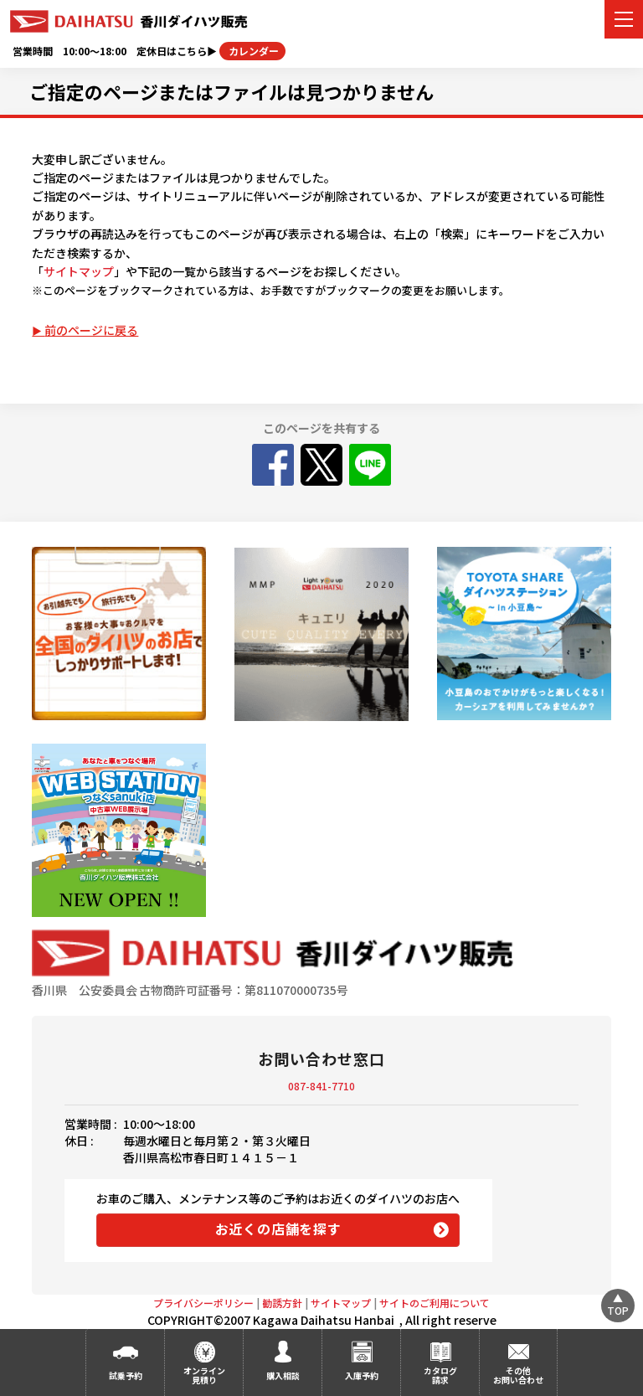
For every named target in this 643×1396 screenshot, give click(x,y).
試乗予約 (125, 1375)
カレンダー (252, 51)
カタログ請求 (440, 1375)
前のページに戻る (91, 330)
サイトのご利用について (434, 1303)
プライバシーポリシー (203, 1303)
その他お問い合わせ (518, 1375)
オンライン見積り (204, 1375)
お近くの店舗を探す (278, 1228)
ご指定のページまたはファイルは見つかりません (231, 91)
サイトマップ (79, 271)
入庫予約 (361, 1375)
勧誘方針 (282, 1303)
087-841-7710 (321, 1086)
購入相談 (283, 1375)
